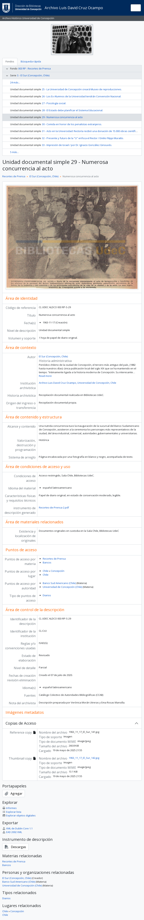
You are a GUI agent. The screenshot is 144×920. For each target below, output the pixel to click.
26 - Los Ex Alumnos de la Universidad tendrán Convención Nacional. (81, 96)
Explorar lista (11, 812)
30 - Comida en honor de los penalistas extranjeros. (72, 124)
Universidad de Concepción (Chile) (62, 587)
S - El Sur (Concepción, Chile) (33, 75)
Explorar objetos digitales (19, 815)
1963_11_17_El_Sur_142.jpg (84, 758)
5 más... (14, 152)
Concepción (57, 571)
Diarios (47, 595)
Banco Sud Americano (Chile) (59, 583)
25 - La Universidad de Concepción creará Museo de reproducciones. (82, 89)
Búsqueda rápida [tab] (31, 61)
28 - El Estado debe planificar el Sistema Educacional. (72, 110)
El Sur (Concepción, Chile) (43, 176)
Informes (9, 808)
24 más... (15, 82)
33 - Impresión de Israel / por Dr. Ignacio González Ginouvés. (77, 145)
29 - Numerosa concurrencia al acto (62, 117)
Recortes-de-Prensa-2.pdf (54, 507)
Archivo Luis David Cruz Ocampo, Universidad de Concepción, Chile (77, 382)
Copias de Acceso (21, 723)
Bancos (47, 562)
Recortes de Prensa (13, 176)
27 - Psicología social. (54, 103)
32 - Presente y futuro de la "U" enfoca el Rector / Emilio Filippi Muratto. (83, 138)
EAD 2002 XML (12, 832)
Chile (45, 571)
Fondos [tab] (10, 61)
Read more (45, 376)
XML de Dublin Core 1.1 (17, 828)
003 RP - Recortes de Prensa (34, 68)
